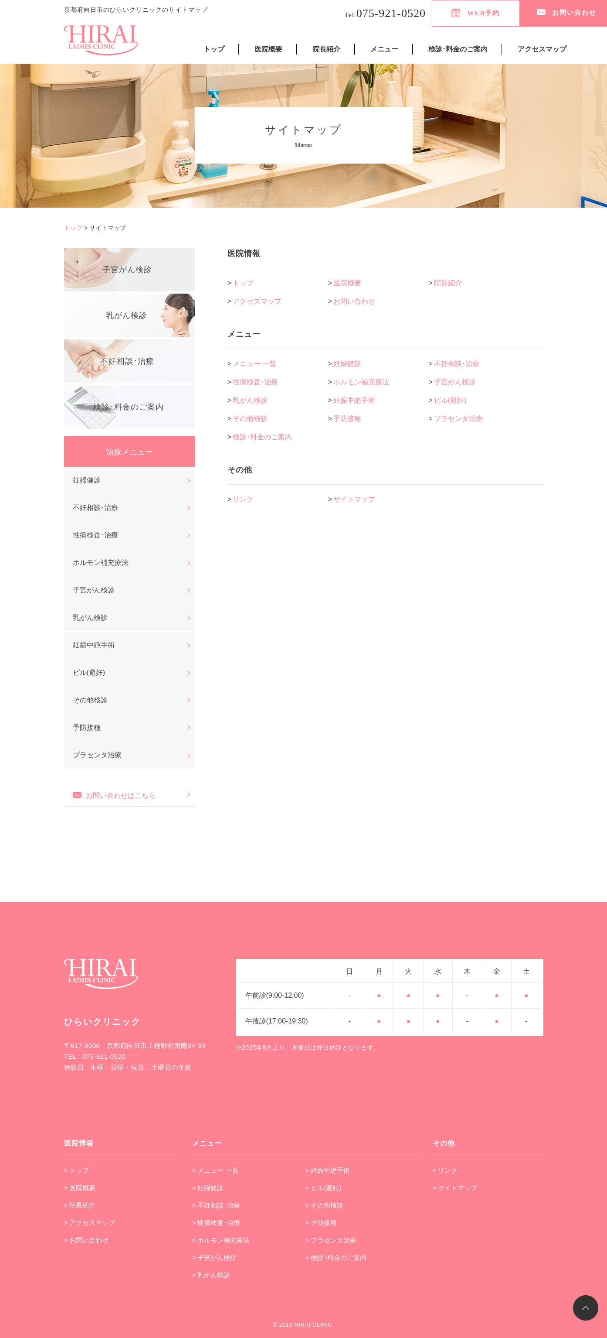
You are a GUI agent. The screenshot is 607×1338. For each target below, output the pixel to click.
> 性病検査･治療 (216, 1222)
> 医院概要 (80, 1187)
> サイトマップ (455, 1187)
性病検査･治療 (255, 382)
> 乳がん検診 (211, 1275)
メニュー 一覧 (254, 363)
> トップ (76, 1170)
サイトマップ (354, 499)
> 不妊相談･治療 (216, 1205)
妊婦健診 (347, 363)
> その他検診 (324, 1205)
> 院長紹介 (80, 1205)
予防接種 (347, 418)
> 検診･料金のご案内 (336, 1257)
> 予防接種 (321, 1222)
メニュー (384, 49)
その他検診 (250, 418)
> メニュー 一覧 (215, 1170)
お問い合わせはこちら (114, 794)
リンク (243, 499)
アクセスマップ (542, 49)
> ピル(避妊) (323, 1187)
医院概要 (268, 49)
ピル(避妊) (450, 400)
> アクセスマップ (89, 1222)
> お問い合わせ (86, 1240)
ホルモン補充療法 (361, 382)
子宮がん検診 (455, 382)
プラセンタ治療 (458, 418)
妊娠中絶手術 (354, 400)
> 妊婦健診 (208, 1187)
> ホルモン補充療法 (221, 1240)
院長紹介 (326, 49)
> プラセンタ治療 (331, 1240)
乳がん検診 (250, 400)
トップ (213, 49)
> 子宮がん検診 (214, 1257)
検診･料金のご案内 (458, 49)
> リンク (445, 1170)
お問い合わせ (354, 301)
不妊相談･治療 (456, 363)
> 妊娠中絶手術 (327, 1170)
